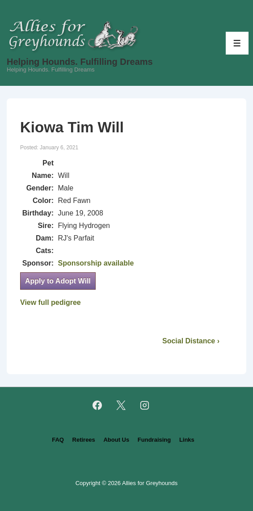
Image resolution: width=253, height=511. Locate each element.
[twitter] (121, 405)
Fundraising (154, 439)
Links (186, 439)
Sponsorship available (96, 263)
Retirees (83, 439)
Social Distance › (190, 341)
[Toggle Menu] (237, 43)
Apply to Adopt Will (58, 281)
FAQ (58, 439)
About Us (116, 439)
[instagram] (144, 405)
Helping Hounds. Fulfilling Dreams (80, 62)
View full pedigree (50, 302)
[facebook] (97, 405)
